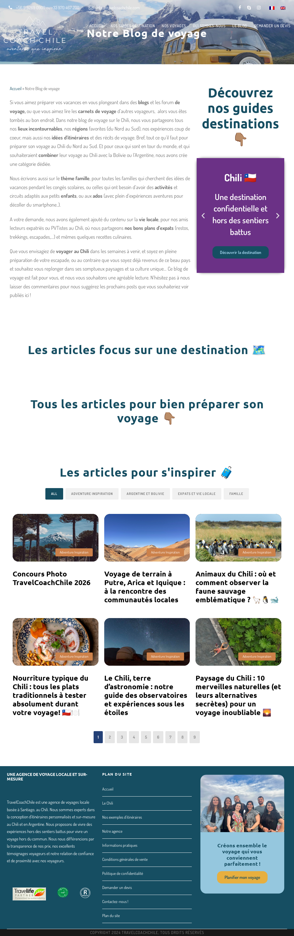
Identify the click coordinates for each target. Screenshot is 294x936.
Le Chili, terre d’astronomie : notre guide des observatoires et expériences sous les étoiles (145, 695)
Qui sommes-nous (209, 25)
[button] (203, 215)
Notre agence (112, 831)
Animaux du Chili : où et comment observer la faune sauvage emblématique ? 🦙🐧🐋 (237, 586)
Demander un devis (272, 25)
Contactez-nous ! (115, 901)
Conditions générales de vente (125, 859)
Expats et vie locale (197, 494)
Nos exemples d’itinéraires (122, 817)
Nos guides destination (133, 25)
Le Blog (239, 25)
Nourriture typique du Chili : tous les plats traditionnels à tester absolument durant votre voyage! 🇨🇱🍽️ (50, 695)
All (54, 494)
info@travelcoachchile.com (118, 7)
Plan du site (111, 915)
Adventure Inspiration (92, 494)
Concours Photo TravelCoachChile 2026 (51, 578)
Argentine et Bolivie (145, 494)
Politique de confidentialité (122, 873)
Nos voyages (174, 25)
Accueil (96, 25)
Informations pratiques (119, 845)
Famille (236, 494)
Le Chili (107, 803)
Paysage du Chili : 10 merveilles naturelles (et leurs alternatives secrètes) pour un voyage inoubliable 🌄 (238, 695)
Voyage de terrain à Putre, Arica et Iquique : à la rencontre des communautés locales (144, 586)
